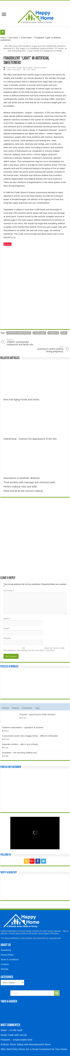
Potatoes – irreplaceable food (16, 1039)
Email (6, 628)
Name (6, 618)
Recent (5, 708)
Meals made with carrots (14, 1035)
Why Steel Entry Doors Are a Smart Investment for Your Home (34, 1049)
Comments (27, 708)
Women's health (39, 68)
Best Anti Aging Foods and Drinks (21, 399)
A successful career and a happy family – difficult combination (30, 736)
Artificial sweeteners (19, 333)
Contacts (5, 964)
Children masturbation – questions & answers (22, 727)
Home (3, 37)
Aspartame (39, 333)
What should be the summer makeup (23, 490)
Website (7, 638)
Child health (26, 37)
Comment (8, 590)
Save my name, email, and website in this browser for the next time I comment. (34, 649)
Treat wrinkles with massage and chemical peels (29, 482)
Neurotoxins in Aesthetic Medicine (21, 478)
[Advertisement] (35, 289)
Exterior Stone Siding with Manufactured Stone (26, 1044)
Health (19, 68)
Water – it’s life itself (11, 1030)
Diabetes (53, 333)
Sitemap (4, 969)
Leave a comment (13, 69)
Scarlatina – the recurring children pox (19, 752)
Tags (37, 708)
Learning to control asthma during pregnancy (47, 349)
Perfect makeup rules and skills (20, 486)
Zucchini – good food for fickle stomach (37, 714)
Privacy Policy (7, 955)
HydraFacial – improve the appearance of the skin (30, 438)
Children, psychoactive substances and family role (23, 342)
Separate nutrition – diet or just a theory (20, 744)
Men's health (28, 68)
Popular (15, 708)
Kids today (13, 37)
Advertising (6, 950)
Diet (64, 333)
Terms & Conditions (10, 959)
